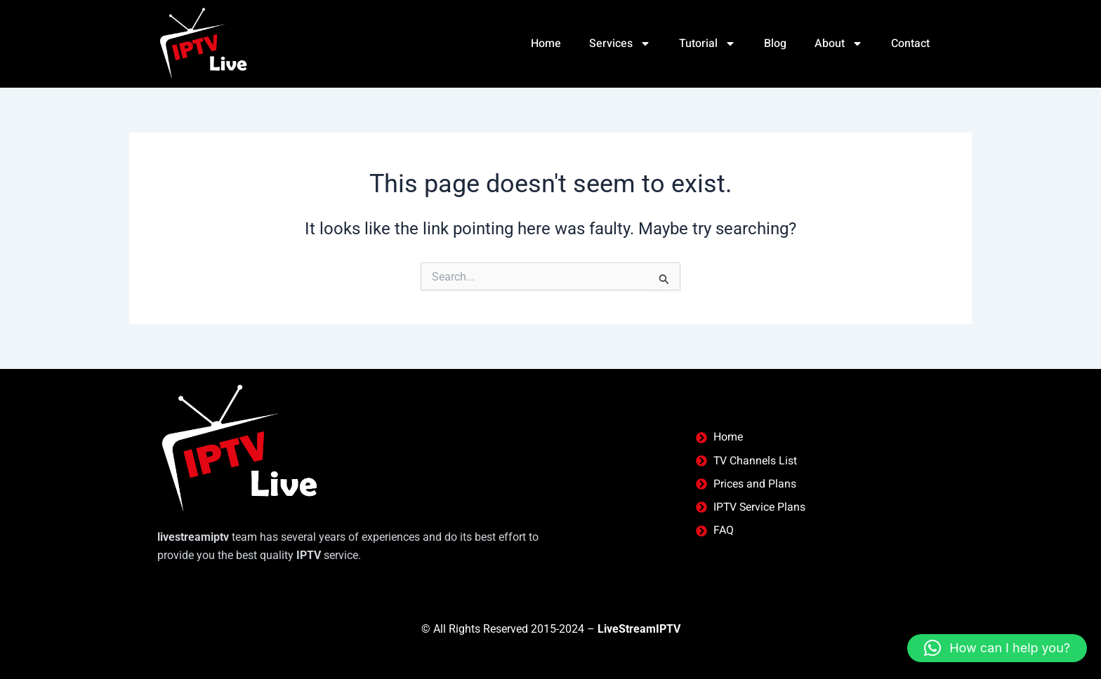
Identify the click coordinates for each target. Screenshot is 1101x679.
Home (544, 43)
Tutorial (707, 43)
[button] (997, 648)
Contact (910, 43)
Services (620, 43)
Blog (775, 43)
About (839, 43)
